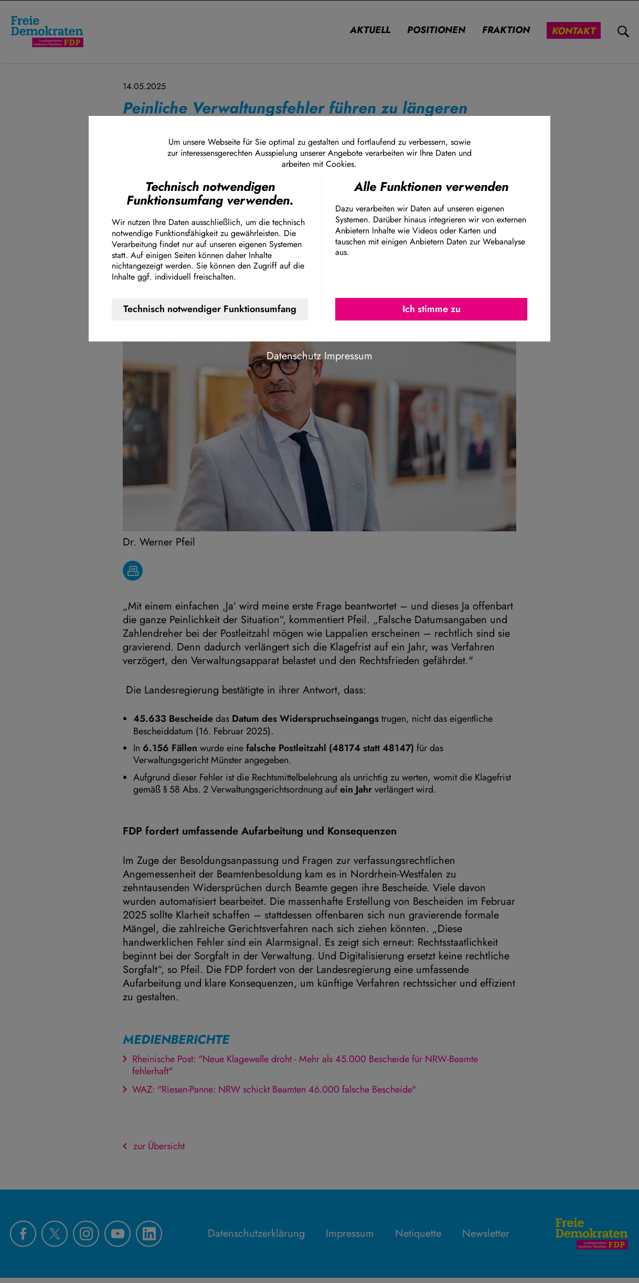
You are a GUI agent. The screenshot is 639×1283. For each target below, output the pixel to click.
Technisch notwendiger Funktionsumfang (209, 309)
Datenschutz (294, 355)
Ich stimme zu (431, 309)
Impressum (348, 355)
